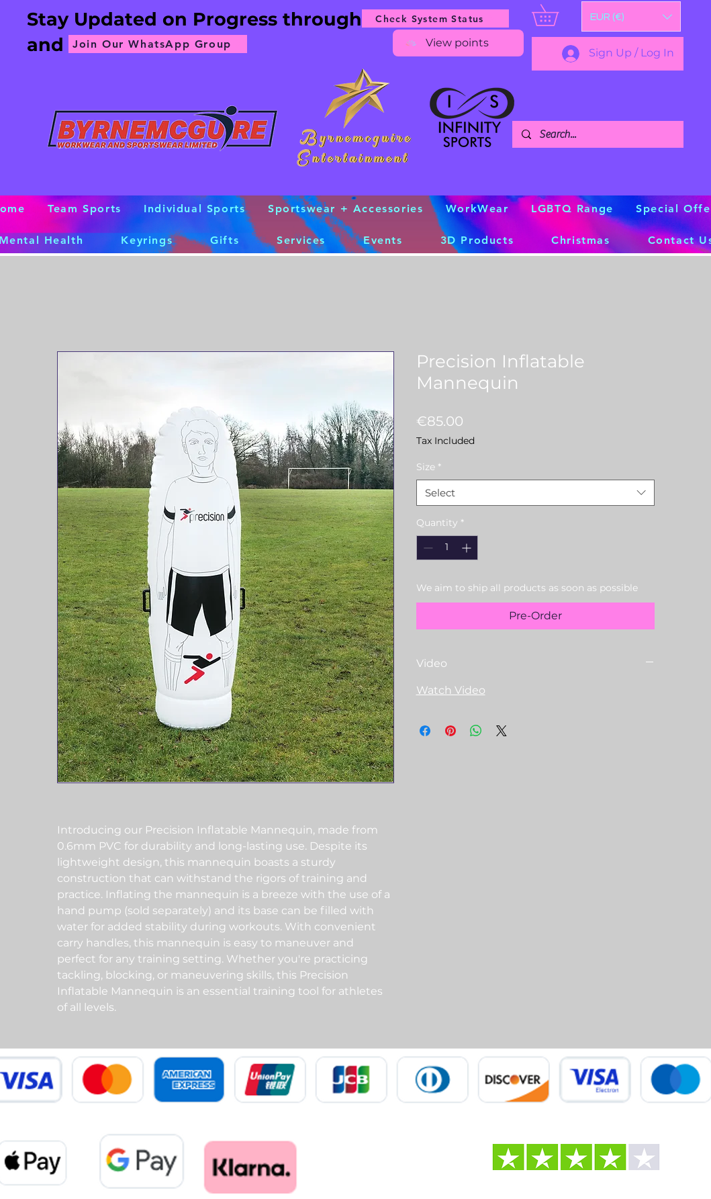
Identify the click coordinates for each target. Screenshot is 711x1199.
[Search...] (597, 134)
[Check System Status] (435, 18)
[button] (631, 16)
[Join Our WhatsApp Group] (157, 44)
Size (428, 467)
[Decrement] (426, 548)
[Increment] (467, 548)
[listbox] (631, 16)
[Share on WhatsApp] (476, 731)
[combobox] (535, 493)
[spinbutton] (447, 548)
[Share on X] (501, 731)
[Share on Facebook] (425, 731)
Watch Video (450, 690)
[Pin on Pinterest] (450, 731)
